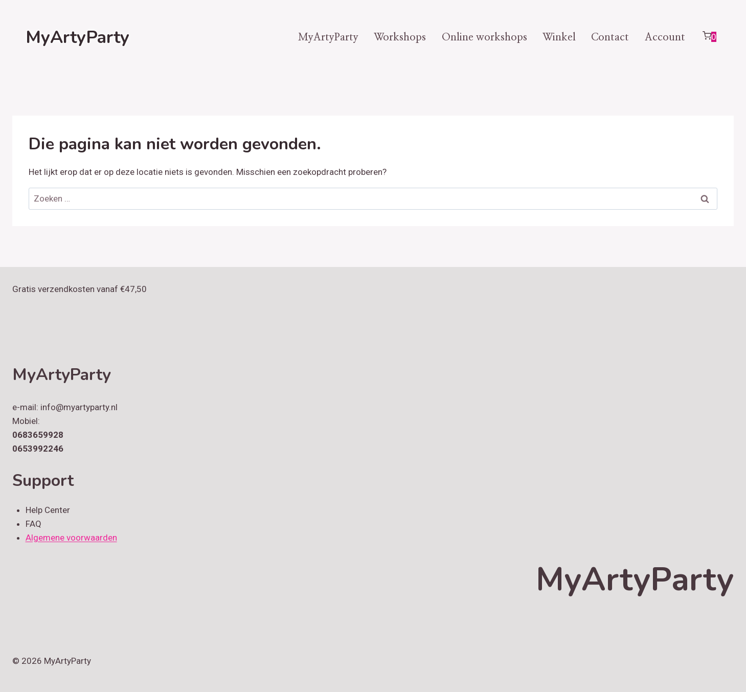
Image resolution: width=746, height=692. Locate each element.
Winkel (559, 37)
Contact (610, 37)
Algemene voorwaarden (71, 537)
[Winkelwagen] (709, 37)
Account (665, 37)
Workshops (400, 37)
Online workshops (484, 37)
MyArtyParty (328, 37)
